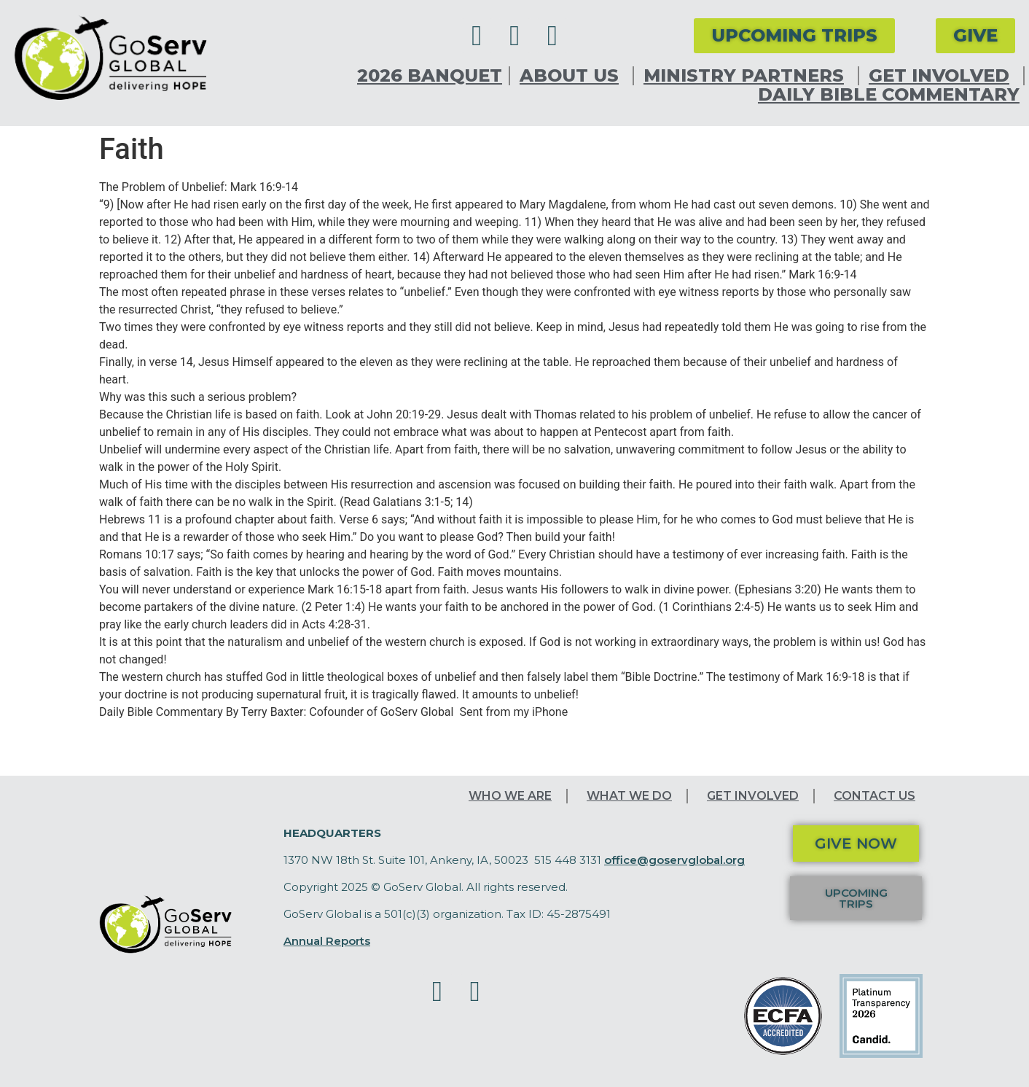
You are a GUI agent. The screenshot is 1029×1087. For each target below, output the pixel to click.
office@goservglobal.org (674, 860)
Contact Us (874, 796)
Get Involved (943, 75)
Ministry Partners (747, 75)
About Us (573, 75)
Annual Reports (326, 941)
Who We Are (510, 796)
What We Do (629, 796)
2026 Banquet (429, 75)
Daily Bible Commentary (889, 94)
